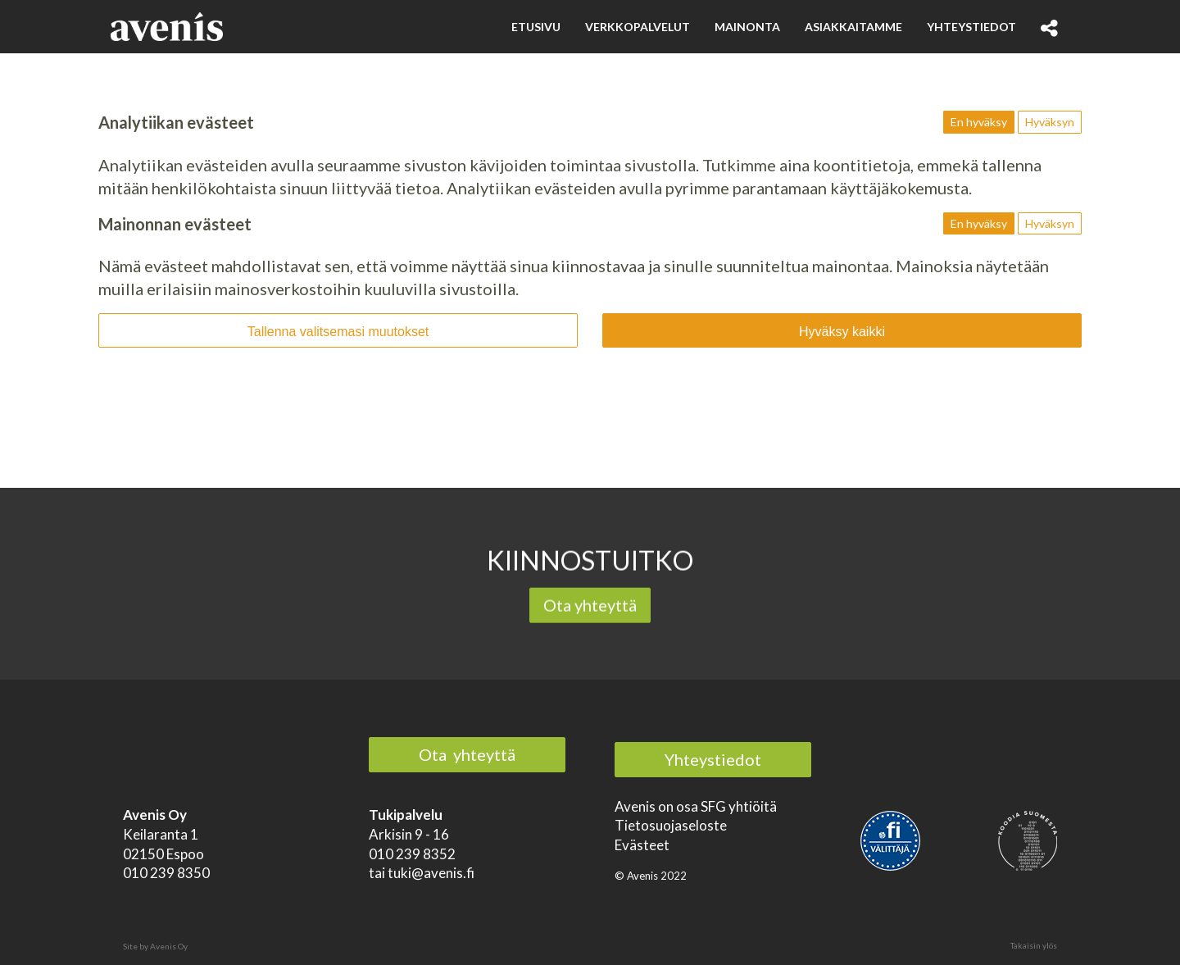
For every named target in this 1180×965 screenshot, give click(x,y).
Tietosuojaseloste (671, 825)
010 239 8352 (412, 854)
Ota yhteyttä (590, 607)
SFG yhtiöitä (739, 806)
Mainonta (747, 27)
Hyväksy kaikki (842, 332)
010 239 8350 (166, 872)
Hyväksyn (1049, 122)
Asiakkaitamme (853, 27)
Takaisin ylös (1033, 945)
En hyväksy (979, 122)
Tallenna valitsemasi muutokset (338, 332)
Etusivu (535, 27)
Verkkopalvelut (637, 27)
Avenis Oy (169, 946)
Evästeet (642, 844)
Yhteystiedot (971, 27)
